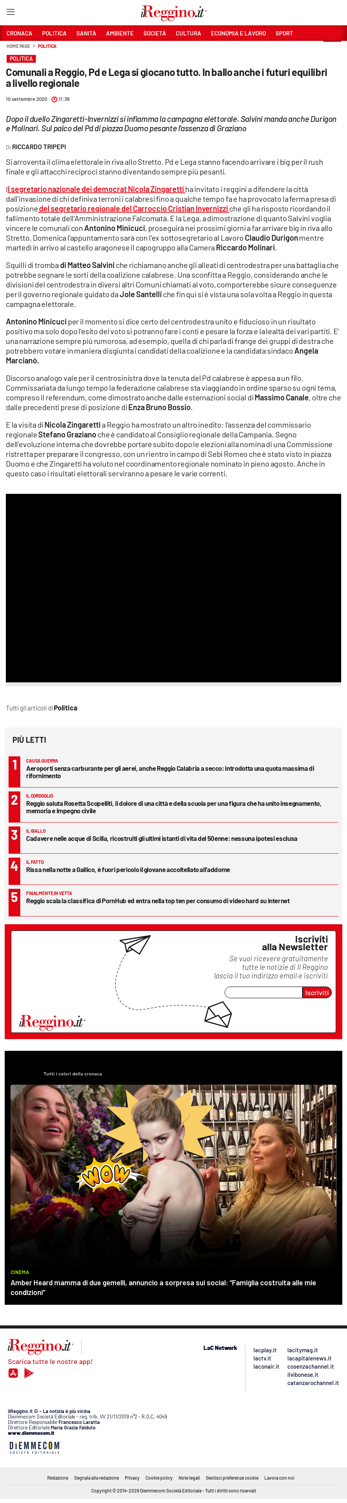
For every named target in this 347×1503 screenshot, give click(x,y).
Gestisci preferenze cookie (232, 1477)
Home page (18, 46)
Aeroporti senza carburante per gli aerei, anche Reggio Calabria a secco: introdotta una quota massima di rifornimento (170, 771)
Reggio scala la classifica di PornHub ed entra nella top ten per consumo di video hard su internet (158, 900)
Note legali (189, 1477)
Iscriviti (317, 992)
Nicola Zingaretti (156, 189)
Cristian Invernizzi (198, 208)
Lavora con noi (279, 1477)
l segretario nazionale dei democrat (68, 189)
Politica (47, 46)
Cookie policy (159, 1477)
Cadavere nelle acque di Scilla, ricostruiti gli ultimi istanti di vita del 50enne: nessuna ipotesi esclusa (161, 838)
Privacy (132, 1477)
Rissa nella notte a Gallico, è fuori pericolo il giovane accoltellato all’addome (128, 869)
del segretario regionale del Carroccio (103, 208)
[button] (332, 50)
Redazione (57, 1477)
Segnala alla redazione (96, 1477)
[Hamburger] (10, 13)
